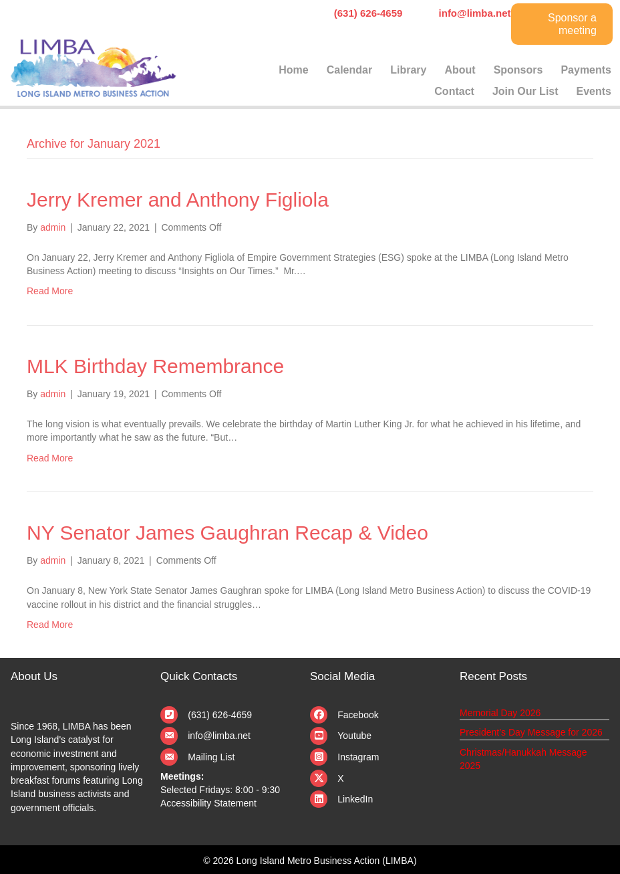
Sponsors (518, 70)
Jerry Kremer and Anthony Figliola (178, 200)
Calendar (349, 70)
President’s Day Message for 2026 (531, 732)
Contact (454, 91)
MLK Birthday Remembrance (155, 366)
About (459, 70)
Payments (586, 70)
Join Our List (525, 91)
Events (594, 91)
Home (293, 70)
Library (408, 70)
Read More (50, 291)
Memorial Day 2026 (500, 712)
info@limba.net (219, 735)
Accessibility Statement (208, 803)
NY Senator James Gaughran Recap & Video (227, 533)
